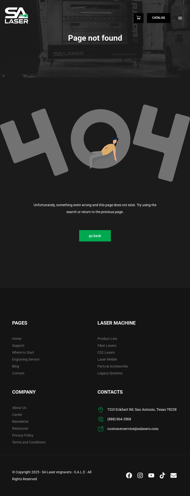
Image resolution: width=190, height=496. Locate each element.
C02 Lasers (106, 352)
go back (95, 236)
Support (18, 346)
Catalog (158, 17)
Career (17, 415)
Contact (18, 373)
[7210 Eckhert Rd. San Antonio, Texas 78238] (100, 410)
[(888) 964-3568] (100, 419)
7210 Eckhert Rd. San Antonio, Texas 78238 (142, 409)
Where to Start (23, 352)
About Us (19, 408)
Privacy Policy (22, 435)
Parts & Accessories (112, 366)
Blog (15, 366)
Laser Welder (107, 359)
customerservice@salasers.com (133, 428)
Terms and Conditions (29, 442)
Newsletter (20, 421)
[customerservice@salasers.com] (100, 429)
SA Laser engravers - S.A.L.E (63, 472)
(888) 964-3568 (119, 419)
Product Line (107, 339)
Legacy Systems (109, 373)
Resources (20, 428)
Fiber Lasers (106, 346)
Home (16, 339)
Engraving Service (25, 359)
